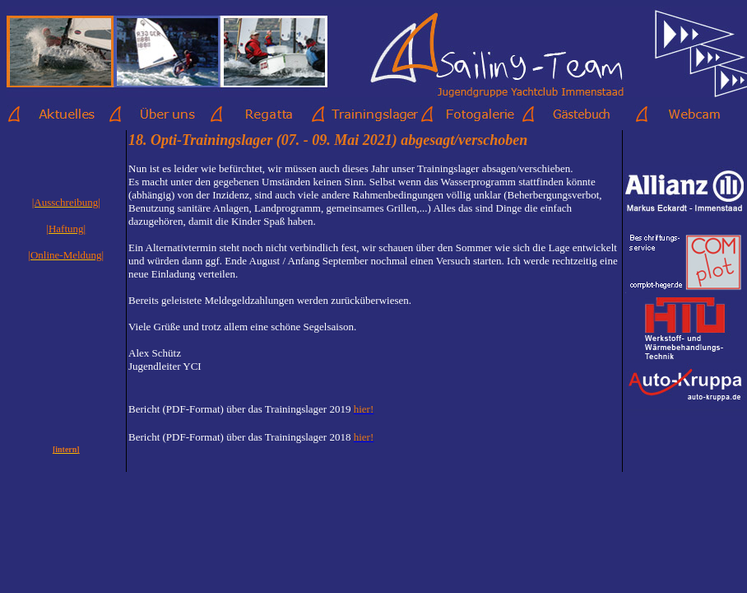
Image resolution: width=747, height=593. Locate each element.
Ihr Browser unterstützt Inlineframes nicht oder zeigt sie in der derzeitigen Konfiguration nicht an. (374, 295)
